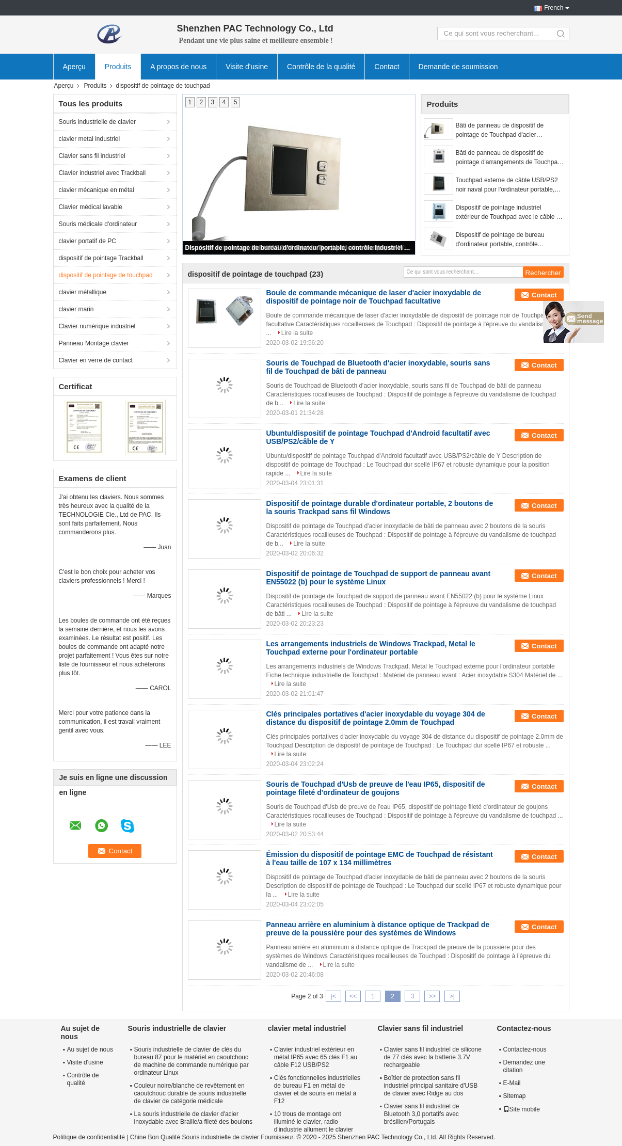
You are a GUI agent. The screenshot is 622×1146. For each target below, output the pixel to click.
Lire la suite (297, 333)
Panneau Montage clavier (94, 343)
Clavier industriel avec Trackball (102, 173)
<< (353, 996)
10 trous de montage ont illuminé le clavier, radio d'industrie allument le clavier (314, 1121)
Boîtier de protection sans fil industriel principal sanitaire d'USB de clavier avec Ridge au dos (430, 1085)
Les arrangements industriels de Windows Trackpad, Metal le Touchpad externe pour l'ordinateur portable (370, 648)
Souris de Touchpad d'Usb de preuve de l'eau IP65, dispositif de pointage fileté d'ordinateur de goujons (375, 788)
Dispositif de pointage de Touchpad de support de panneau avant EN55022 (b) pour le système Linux (378, 577)
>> (432, 996)
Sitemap (514, 1096)
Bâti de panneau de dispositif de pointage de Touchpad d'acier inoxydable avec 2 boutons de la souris (509, 130)
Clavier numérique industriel (97, 326)
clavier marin (76, 309)
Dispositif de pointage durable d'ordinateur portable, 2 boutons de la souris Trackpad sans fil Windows (379, 507)
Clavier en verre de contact (96, 360)
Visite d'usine (247, 66)
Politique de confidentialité (89, 1137)
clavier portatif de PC (87, 241)
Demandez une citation (524, 1066)
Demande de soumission (458, 66)
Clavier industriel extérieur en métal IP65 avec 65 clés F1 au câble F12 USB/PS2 (315, 1057)
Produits (118, 66)
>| (452, 996)
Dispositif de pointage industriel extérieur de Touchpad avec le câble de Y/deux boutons (510, 212)
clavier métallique (83, 292)
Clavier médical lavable (90, 207)
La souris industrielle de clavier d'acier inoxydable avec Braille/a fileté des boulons (193, 1117)
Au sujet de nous (90, 1049)
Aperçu (74, 66)
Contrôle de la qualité (321, 66)
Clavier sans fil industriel (92, 156)
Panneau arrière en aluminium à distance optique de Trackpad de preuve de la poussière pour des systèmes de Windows (378, 928)
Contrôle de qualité (83, 1079)
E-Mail (512, 1083)
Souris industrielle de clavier (97, 121)
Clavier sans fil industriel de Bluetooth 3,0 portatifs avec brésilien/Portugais (421, 1114)
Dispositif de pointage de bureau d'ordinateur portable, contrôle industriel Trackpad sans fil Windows (299, 247)
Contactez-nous (525, 1049)
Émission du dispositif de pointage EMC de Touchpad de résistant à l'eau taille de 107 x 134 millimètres (379, 858)
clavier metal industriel (89, 138)
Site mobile (521, 1109)
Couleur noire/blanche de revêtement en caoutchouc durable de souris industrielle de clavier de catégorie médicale (190, 1093)
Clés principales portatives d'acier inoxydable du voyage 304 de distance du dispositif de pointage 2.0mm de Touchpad (375, 718)
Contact (386, 66)
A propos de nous (178, 66)
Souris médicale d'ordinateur (98, 224)
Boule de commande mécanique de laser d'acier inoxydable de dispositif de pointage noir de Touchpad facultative (373, 297)
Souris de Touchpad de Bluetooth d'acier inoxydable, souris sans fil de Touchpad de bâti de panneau (378, 367)
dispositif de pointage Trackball (101, 258)
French (553, 7)
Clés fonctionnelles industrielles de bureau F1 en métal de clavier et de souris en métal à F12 (317, 1089)
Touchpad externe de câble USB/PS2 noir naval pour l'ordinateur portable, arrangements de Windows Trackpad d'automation (507, 185)
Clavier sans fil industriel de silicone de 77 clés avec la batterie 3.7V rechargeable (432, 1057)
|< (333, 996)
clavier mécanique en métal (96, 190)
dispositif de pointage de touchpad (106, 275)
